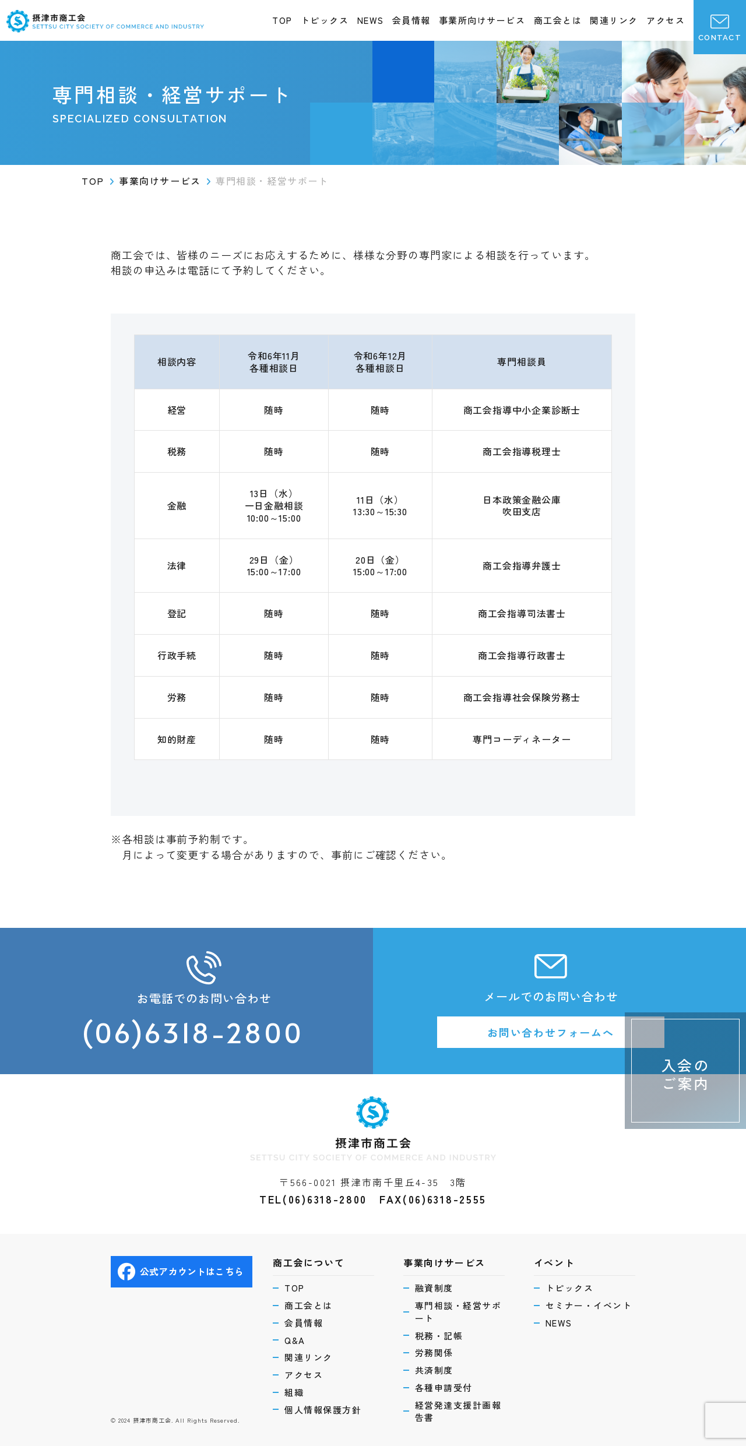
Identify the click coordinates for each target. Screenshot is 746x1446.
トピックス (325, 20)
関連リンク (614, 20)
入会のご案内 (685, 1073)
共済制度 (434, 1370)
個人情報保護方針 (322, 1409)
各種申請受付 (444, 1387)
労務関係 (434, 1352)
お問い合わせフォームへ (550, 1032)
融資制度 (434, 1288)
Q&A (294, 1340)
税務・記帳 (439, 1335)
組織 (294, 1392)
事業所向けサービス (482, 20)
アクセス (665, 20)
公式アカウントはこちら (181, 1271)
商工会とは (558, 20)
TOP (282, 20)
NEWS (370, 20)
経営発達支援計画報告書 (458, 1411)
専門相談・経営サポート (458, 1311)
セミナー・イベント (589, 1305)
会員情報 (411, 20)
